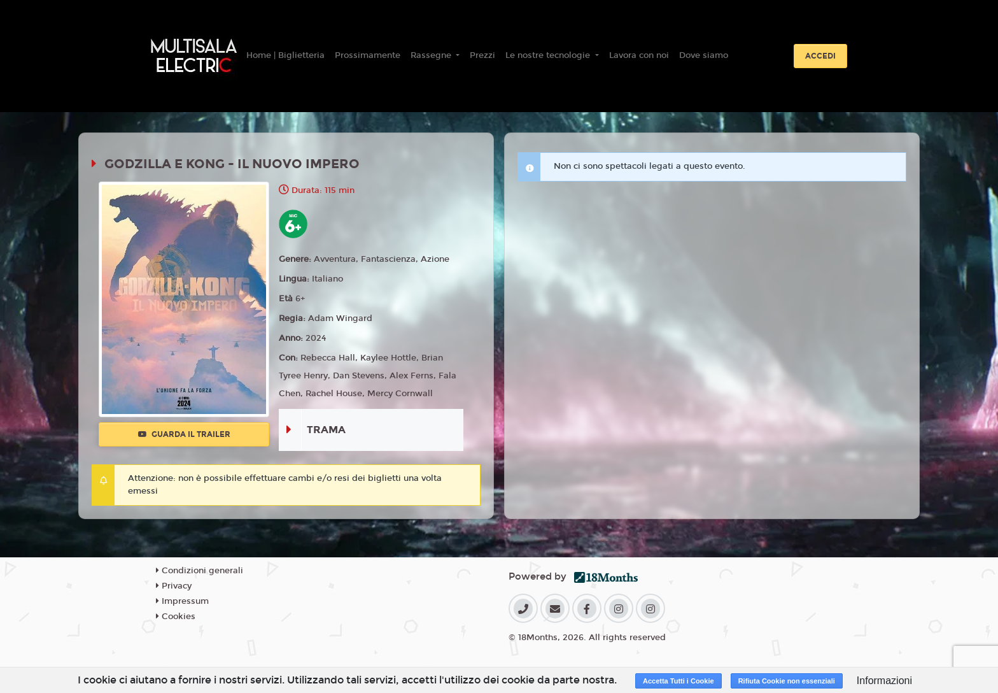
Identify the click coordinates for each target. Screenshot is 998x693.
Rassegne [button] (432, 55)
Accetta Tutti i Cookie (678, 681)
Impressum (182, 601)
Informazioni (884, 680)
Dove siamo (703, 55)
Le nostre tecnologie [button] (549, 55)
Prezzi (482, 55)
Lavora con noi (639, 55)
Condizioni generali (199, 571)
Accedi (820, 56)
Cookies (175, 616)
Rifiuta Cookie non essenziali (786, 681)
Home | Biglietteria (285, 55)
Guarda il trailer (184, 434)
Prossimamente (367, 55)
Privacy (174, 586)
